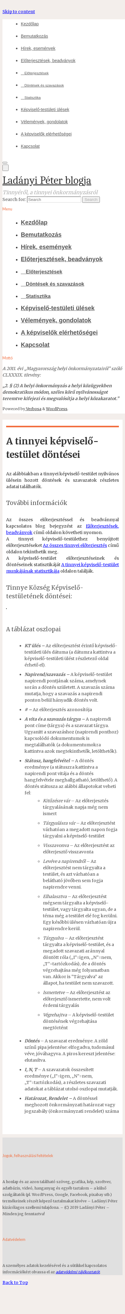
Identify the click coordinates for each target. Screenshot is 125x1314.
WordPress (56, 408)
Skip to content (18, 11)
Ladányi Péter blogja (46, 180)
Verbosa (33, 408)
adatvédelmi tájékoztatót (78, 1272)
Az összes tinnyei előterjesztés (75, 545)
